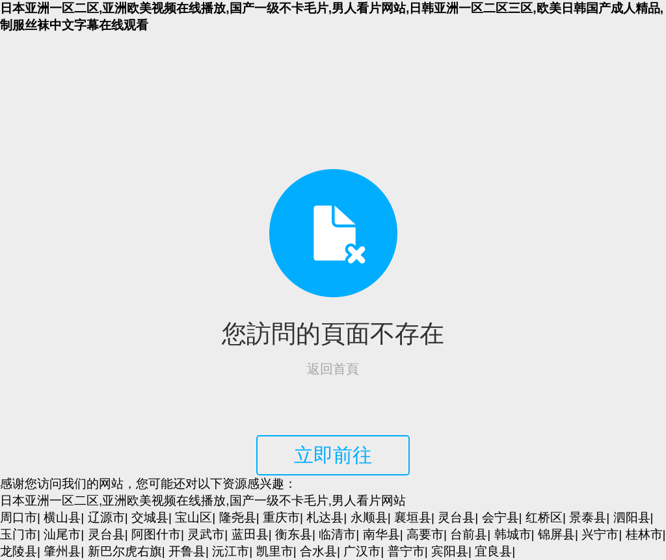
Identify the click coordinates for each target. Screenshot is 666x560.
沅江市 (230, 551)
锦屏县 (556, 534)
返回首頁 (333, 369)
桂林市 (644, 534)
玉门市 (18, 534)
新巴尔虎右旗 (125, 551)
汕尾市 (62, 534)
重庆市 (281, 517)
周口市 (18, 517)
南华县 (381, 534)
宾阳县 (449, 551)
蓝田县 (250, 534)
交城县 (149, 517)
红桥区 (544, 517)
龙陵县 (18, 551)
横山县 (62, 517)
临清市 (337, 534)
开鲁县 (187, 551)
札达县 (324, 517)
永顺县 (369, 517)
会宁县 (500, 517)
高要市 (425, 534)
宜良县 (493, 551)
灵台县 (456, 517)
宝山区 (193, 517)
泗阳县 (631, 517)
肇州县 (62, 551)
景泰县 (587, 517)
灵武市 (205, 534)
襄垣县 (412, 517)
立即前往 (333, 455)
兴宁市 (600, 534)
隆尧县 (237, 517)
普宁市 (406, 551)
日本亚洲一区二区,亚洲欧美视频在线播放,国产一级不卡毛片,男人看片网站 (203, 500)
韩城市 (512, 534)
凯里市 (274, 551)
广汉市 (361, 551)
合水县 (318, 551)
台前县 (468, 534)
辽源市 (106, 517)
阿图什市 (156, 534)
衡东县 (293, 534)
